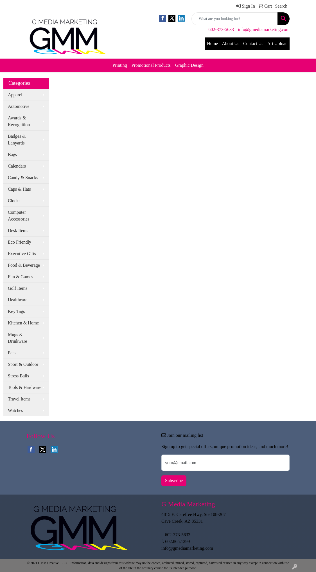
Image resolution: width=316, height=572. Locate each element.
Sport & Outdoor (23, 364)
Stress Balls (18, 375)
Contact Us (253, 43)
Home (212, 43)
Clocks (14, 200)
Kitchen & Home (23, 323)
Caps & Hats (19, 189)
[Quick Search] (234, 18)
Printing (119, 65)
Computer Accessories (18, 215)
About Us (230, 43)
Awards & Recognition (19, 121)
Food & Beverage (24, 265)
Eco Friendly (19, 242)
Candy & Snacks (23, 177)
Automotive (18, 106)
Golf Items (17, 288)
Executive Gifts (22, 253)
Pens (12, 352)
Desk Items (18, 230)
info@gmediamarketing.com (264, 29)
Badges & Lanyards (17, 139)
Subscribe (174, 480)
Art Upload (277, 43)
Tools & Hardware (24, 387)
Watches (15, 410)
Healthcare (17, 299)
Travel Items (19, 399)
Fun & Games (20, 276)
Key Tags (16, 311)
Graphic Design (189, 65)
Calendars (17, 166)
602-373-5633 (221, 29)
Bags (12, 154)
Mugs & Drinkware (17, 338)
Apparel (15, 94)
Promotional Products (151, 65)
